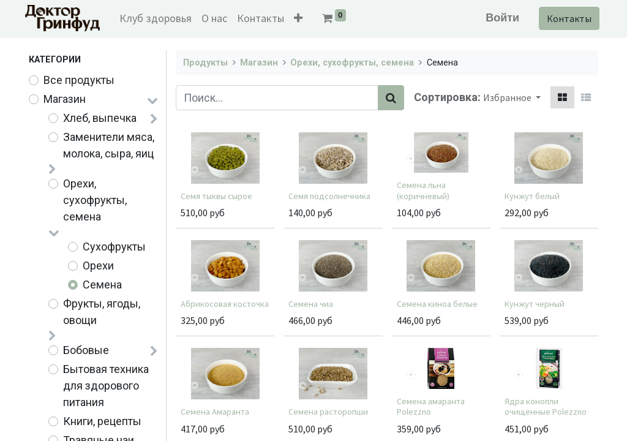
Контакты (565, 18)
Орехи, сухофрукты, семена (95, 200)
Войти (499, 18)
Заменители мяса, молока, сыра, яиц (108, 145)
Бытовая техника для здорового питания (106, 386)
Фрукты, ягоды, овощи (101, 311)
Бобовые (86, 350)
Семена (102, 284)
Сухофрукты (114, 246)
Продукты (205, 63)
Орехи (98, 265)
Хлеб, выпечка (100, 117)
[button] (302, 18)
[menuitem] (159, 18)
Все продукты (79, 80)
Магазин (64, 98)
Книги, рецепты (102, 421)
